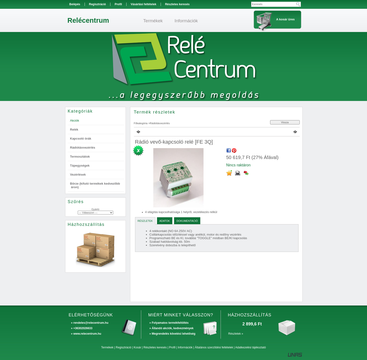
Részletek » (235, 333)
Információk (185, 347)
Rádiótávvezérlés (82, 147)
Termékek (107, 347)
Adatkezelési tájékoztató (250, 347)
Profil (172, 347)
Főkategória (141, 123)
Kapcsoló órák (80, 138)
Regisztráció (123, 347)
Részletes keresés (155, 347)
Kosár (137, 347)
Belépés (74, 4)
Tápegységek (80, 165)
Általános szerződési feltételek (214, 347)
